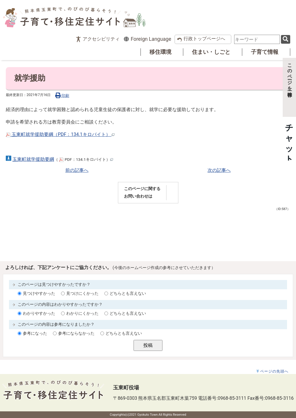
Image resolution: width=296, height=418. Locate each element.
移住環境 (160, 52)
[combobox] (257, 39)
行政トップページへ (204, 38)
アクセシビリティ (101, 39)
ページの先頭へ (274, 371)
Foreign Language (147, 39)
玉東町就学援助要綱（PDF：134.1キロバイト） (60, 134)
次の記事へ (219, 170)
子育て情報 (264, 52)
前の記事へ (76, 170)
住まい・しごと (211, 52)
